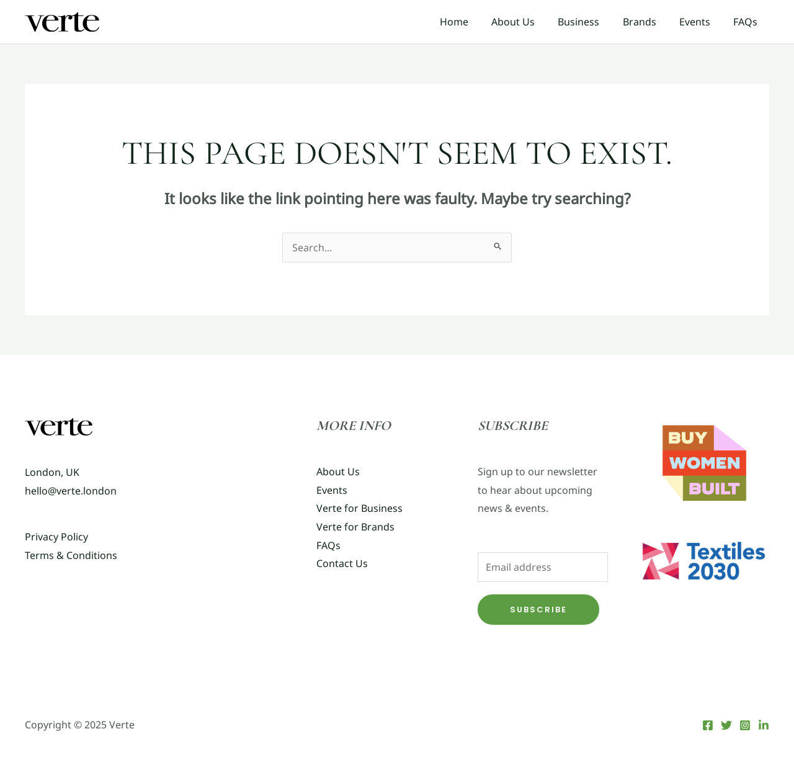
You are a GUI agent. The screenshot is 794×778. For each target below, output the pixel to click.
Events (699, 22)
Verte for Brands (355, 527)
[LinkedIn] (763, 725)
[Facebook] (707, 725)
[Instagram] (745, 725)
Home (472, 22)
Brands (647, 22)
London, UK (52, 472)
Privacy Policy (56, 536)
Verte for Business (359, 508)
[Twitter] (726, 725)
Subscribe (538, 609)
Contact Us (342, 563)
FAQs (747, 22)
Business (590, 22)
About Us (528, 22)
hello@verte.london (71, 491)
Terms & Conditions (71, 555)
